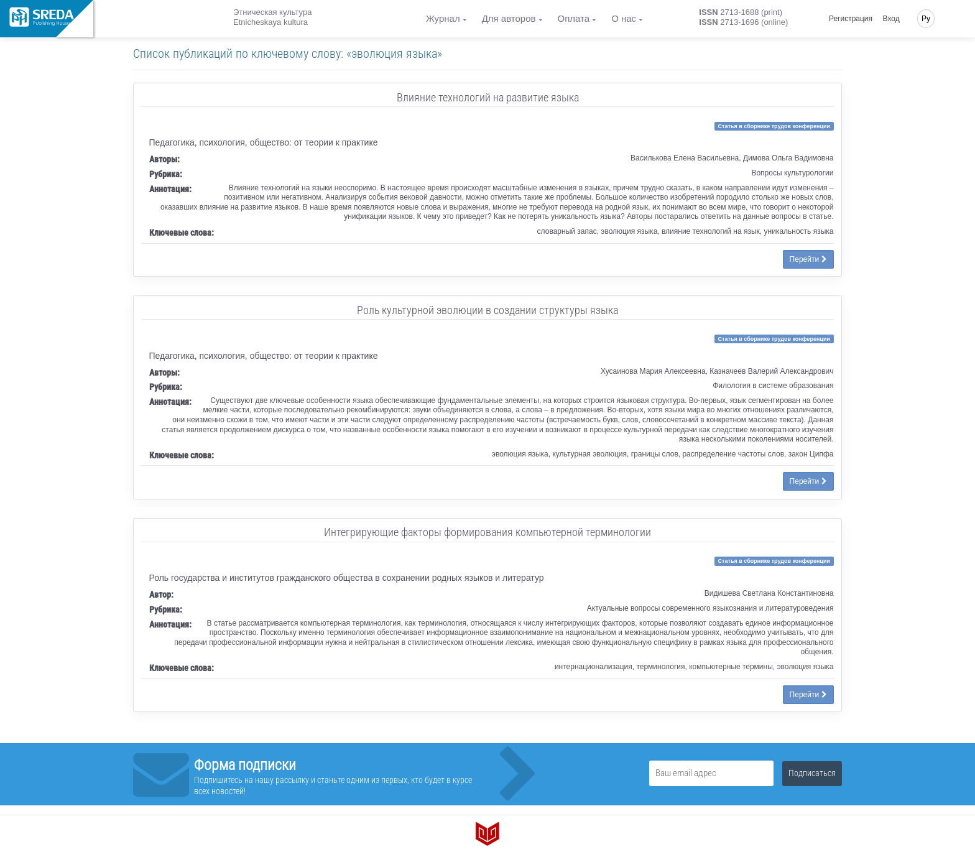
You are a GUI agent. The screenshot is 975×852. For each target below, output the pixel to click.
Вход (891, 18)
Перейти (808, 259)
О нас (623, 18)
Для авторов (509, 18)
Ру (926, 18)
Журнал (443, 18)
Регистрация (850, 18)
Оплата (574, 18)
